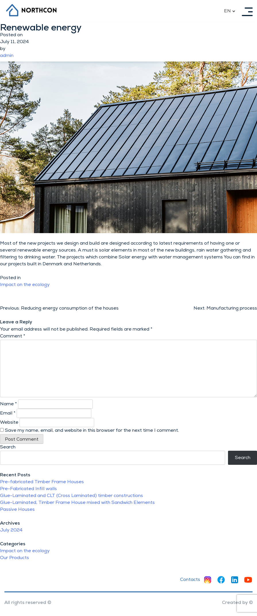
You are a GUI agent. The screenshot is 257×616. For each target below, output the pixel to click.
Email (8, 413)
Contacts (190, 579)
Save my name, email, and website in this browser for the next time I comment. (92, 430)
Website (9, 422)
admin (6, 55)
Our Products (14, 558)
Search (8, 447)
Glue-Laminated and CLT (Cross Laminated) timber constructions (71, 496)
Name (8, 404)
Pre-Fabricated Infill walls (28, 489)
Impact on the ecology (25, 285)
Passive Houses (17, 509)
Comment (12, 336)
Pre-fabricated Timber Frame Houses (42, 482)
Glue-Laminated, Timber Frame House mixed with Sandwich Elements (77, 502)
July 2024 (11, 530)
